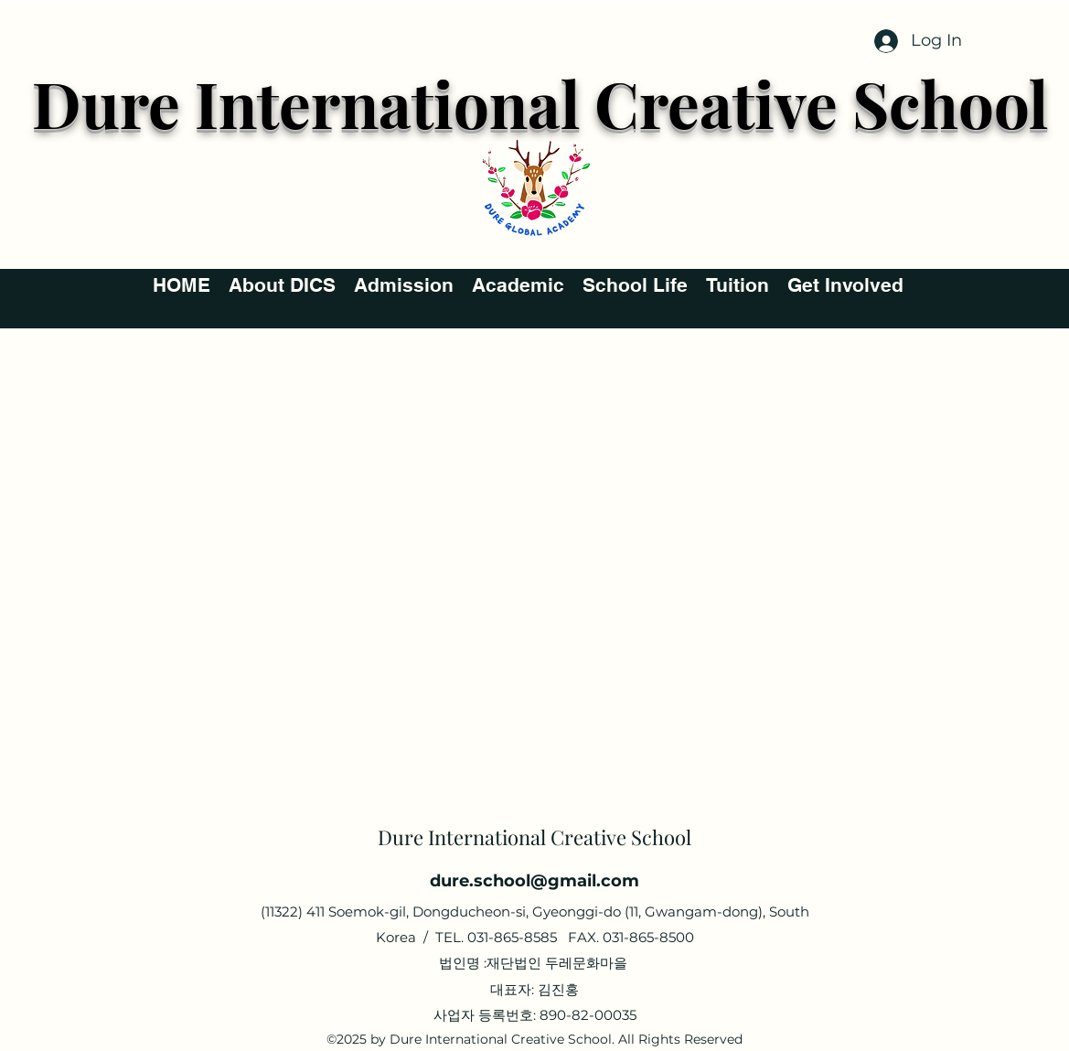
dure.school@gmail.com (534, 881)
